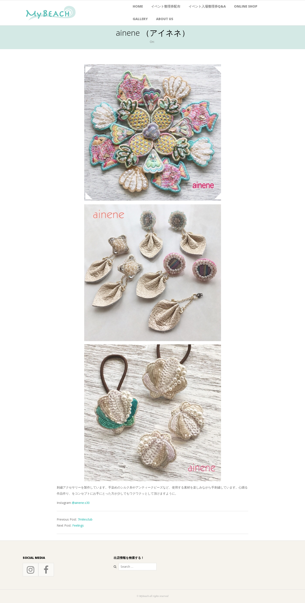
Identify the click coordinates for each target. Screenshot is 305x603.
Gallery (140, 19)
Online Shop (245, 6)
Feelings (78, 525)
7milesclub (85, 519)
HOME (138, 6)
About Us (164, 19)
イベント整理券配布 (165, 6)
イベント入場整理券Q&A (207, 6)
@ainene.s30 (81, 503)
